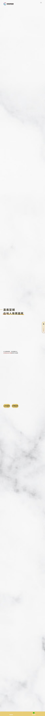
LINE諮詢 (7, 406)
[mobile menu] (41, 3)
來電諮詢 (15, 406)
